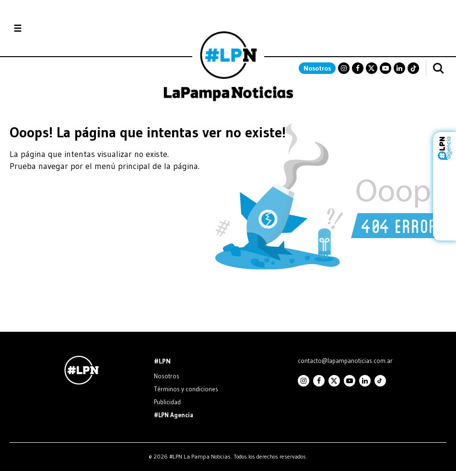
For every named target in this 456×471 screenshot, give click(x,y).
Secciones (43, 28)
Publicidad (167, 402)
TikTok (413, 68)
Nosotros (317, 68)
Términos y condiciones (186, 389)
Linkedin (399, 68)
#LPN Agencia (173, 415)
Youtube (385, 68)
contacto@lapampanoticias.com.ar (345, 360)
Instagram (344, 68)
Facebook (357, 68)
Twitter (371, 68)
